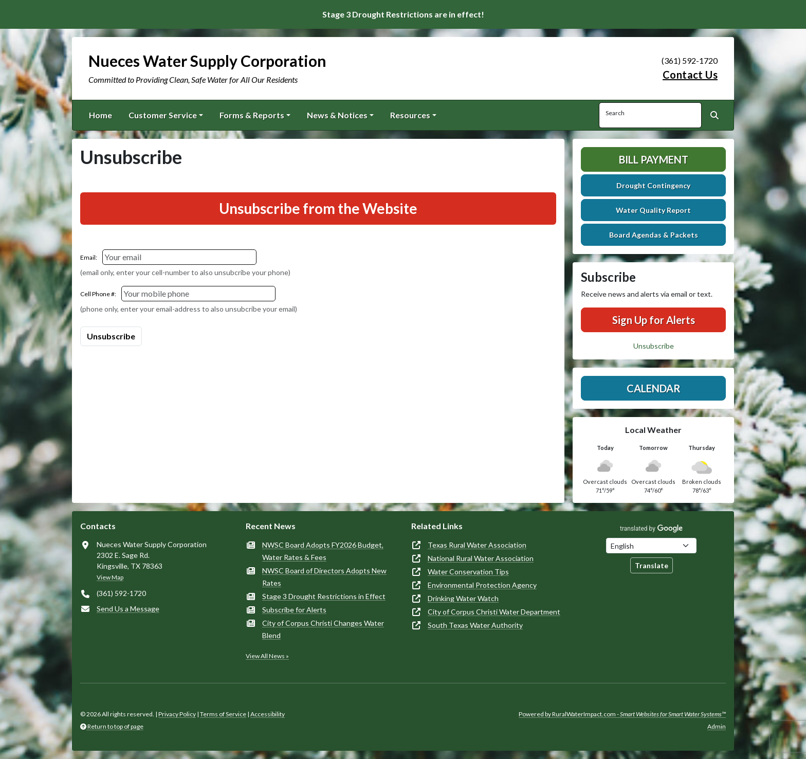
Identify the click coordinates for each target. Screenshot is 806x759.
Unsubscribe (653, 345)
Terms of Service (223, 714)
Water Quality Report (653, 210)
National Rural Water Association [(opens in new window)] (481, 558)
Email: (88, 257)
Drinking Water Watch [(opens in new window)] (463, 598)
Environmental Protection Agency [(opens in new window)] (482, 585)
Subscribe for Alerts (294, 609)
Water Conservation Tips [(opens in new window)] (468, 571)
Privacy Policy (177, 714)
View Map (110, 577)
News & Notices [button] (337, 115)
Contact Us (690, 74)
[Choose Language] (651, 545)
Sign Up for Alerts (653, 320)
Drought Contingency (653, 185)
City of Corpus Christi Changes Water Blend (323, 629)
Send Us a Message (128, 608)
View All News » (267, 656)
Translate (651, 565)
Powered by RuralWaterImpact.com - (622, 714)
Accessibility (267, 714)
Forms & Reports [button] (251, 115)
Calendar (654, 388)
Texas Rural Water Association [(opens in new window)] (477, 544)
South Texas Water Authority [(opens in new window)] (475, 625)
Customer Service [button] (163, 115)
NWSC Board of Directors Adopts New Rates (324, 576)
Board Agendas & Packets (653, 234)
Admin (716, 726)
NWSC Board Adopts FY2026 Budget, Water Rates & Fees (322, 551)
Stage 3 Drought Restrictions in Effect (324, 596)
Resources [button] (410, 115)
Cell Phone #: (98, 294)
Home (100, 115)
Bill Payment (653, 159)
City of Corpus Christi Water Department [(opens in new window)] (494, 611)
